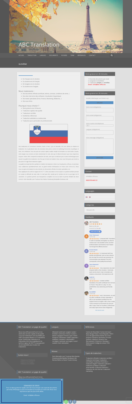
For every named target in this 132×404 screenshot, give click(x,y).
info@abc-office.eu (34, 395)
